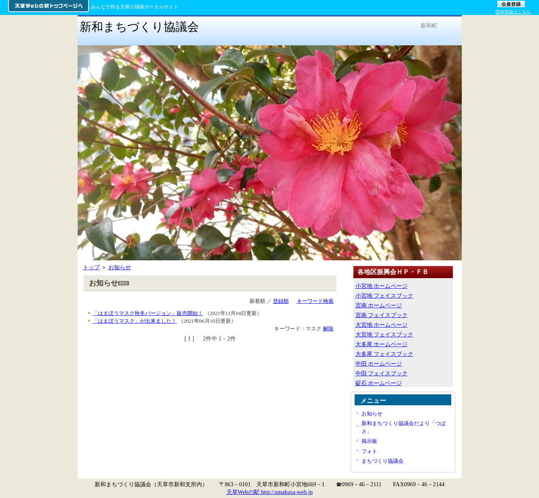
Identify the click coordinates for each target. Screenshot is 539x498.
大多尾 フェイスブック (384, 354)
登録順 (281, 301)
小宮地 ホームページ (381, 286)
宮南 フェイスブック (381, 315)
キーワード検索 (315, 301)
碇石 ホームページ (378, 383)
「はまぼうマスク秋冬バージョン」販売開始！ (148, 313)
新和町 (429, 25)
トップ (91, 267)
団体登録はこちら (513, 11)
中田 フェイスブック (381, 373)
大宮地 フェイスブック (384, 334)
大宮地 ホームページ (381, 324)
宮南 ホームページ (378, 305)
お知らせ (119, 267)
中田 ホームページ (378, 363)
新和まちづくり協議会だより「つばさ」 (403, 427)
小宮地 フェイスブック (384, 295)
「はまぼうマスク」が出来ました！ (135, 321)
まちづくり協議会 (382, 461)
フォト (369, 451)
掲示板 (369, 441)
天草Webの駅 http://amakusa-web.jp (269, 492)
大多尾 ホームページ (381, 344)
